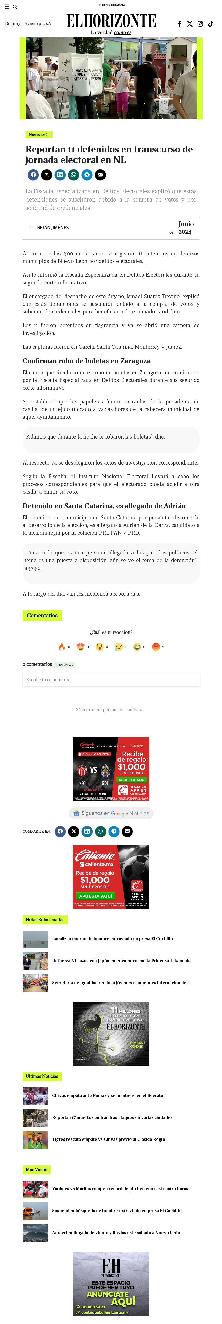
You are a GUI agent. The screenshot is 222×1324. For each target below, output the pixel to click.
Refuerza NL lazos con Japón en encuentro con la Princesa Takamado (121, 960)
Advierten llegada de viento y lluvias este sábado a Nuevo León (116, 1232)
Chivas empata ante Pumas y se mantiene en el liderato (107, 1095)
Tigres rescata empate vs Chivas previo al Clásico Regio (108, 1139)
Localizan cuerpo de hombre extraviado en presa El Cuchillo (112, 939)
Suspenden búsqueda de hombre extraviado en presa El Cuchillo (117, 1210)
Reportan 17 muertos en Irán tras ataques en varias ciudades (112, 1117)
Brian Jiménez (53, 227)
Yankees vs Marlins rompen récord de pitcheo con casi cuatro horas (120, 1188)
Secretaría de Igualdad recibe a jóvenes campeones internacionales (120, 982)
